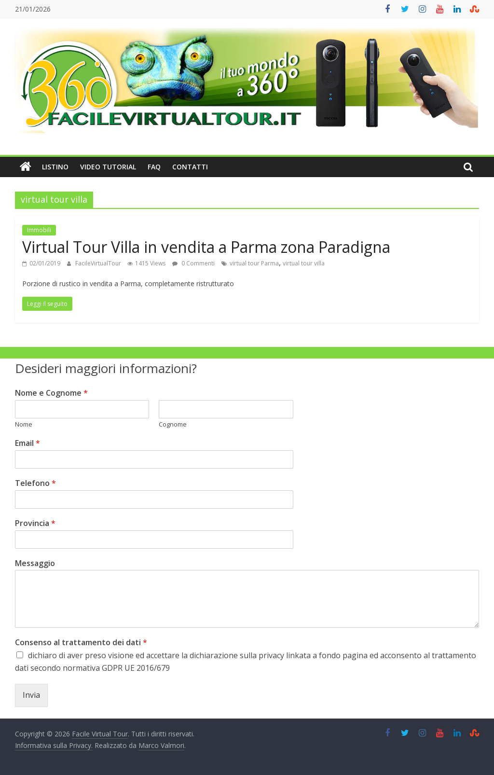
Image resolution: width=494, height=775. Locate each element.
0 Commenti (193, 263)
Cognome (173, 424)
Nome (23, 424)
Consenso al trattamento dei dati (81, 642)
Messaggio (35, 563)
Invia (31, 695)
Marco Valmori (161, 745)
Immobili (39, 230)
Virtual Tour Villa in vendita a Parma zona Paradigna (206, 246)
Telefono (35, 483)
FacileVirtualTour (99, 263)
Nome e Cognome (51, 393)
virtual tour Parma (254, 263)
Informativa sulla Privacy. (54, 745)
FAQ (154, 166)
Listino (55, 166)
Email (27, 443)
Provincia (35, 523)
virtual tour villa (304, 263)
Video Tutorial (108, 166)
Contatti (190, 166)
